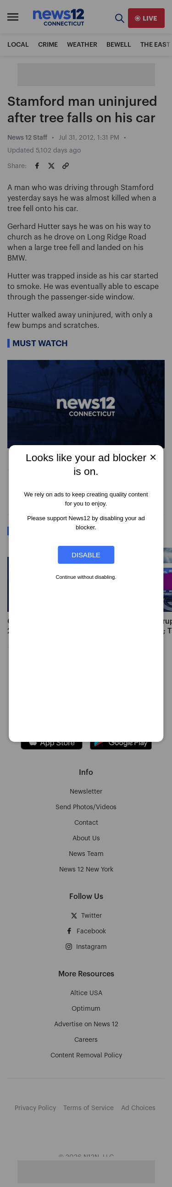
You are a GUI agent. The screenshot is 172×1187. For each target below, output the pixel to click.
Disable (86, 555)
